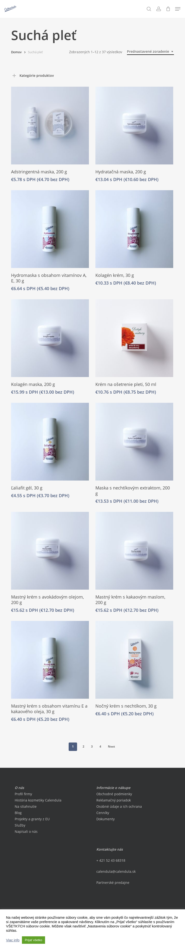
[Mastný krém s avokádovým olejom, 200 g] (50, 551)
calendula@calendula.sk (116, 871)
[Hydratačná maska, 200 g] (134, 125)
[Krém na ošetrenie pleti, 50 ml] (134, 338)
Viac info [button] (13, 940)
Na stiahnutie (26, 806)
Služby (20, 825)
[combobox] (150, 51)
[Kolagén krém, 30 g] (134, 229)
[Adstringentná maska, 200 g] (50, 125)
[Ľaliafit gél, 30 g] (50, 442)
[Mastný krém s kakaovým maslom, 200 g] (134, 551)
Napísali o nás (26, 831)
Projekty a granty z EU (32, 819)
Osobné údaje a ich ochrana (119, 806)
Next (111, 746)
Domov (16, 52)
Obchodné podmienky (114, 794)
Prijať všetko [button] (33, 940)
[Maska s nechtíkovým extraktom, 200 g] (134, 442)
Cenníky (102, 812)
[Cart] (168, 9)
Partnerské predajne (112, 882)
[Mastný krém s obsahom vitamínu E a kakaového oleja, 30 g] (50, 660)
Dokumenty (105, 819)
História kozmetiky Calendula (38, 800)
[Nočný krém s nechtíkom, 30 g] (134, 660)
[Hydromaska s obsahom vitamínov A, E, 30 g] (50, 229)
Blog (18, 812)
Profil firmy (23, 794)
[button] (177, 9)
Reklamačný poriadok (113, 800)
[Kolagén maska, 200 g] (50, 338)
